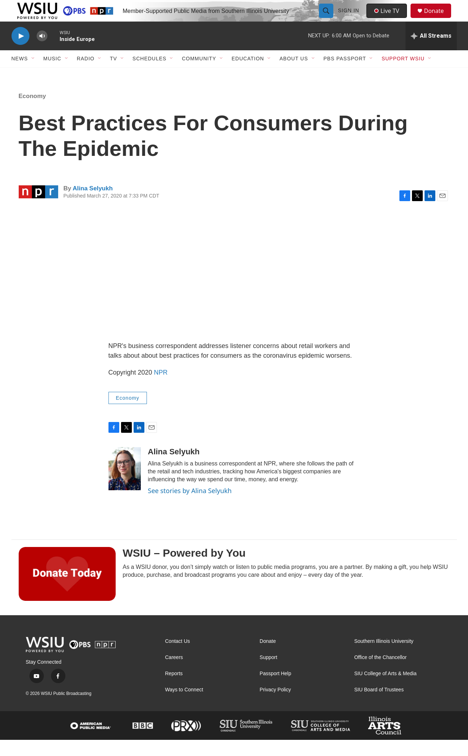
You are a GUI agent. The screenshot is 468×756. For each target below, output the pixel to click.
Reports (174, 689)
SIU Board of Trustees (379, 706)
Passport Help (275, 689)
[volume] (42, 52)
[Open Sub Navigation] (33, 75)
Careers (174, 673)
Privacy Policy (275, 706)
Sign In (349, 19)
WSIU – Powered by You (184, 569)
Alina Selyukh (92, 204)
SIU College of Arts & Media (385, 689)
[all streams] (431, 52)
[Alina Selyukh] (124, 484)
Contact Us (177, 657)
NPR (161, 388)
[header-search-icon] (327, 18)
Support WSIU (403, 75)
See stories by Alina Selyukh (190, 506)
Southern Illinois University (383, 657)
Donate (438, 19)
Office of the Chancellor (380, 673)
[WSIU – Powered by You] (67, 590)
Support (268, 673)
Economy (32, 112)
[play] (20, 52)
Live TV (389, 18)
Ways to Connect (184, 706)
